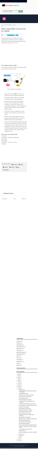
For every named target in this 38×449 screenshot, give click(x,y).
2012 (19, 440)
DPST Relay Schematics (23, 398)
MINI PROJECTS (20, 348)
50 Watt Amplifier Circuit (23, 393)
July (20, 437)
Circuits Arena (18, 445)
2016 (19, 385)
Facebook (14, 164)
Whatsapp (6, 169)
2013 (19, 439)
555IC (18, 363)
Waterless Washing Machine (24, 420)
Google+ (5, 167)
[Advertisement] (14, 53)
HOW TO (18, 357)
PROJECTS (19, 341)
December (21, 389)
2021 (19, 377)
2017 (19, 383)
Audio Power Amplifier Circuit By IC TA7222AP (28, 432)
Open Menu (4, 18)
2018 (19, 381)
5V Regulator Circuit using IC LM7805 (26, 395)
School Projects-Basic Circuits (25, 413)
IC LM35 (17, 35)
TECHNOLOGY (19, 361)
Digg (17, 167)
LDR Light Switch (22, 430)
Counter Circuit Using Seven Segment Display (27, 424)
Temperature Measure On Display (25, 409)
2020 (19, 378)
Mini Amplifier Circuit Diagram (24, 417)
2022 (19, 375)
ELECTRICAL (19, 350)
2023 (19, 374)
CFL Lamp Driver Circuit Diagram (25, 396)
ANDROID (18, 365)
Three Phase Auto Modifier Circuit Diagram (27, 403)
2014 (19, 388)
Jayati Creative (21, 446)
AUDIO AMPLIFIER (20, 354)
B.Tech (18, 355)
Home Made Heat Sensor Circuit (25, 411)
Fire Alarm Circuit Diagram (24, 406)
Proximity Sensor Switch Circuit (25, 408)
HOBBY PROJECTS (20, 346)
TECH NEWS (19, 359)
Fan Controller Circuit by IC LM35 (13, 29)
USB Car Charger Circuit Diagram (25, 399)
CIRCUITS (18, 343)
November (21, 434)
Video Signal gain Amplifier (24, 423)
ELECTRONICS (19, 344)
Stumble (11, 167)
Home (14, 198)
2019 (19, 380)
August (20, 435)
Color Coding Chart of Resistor (25, 421)
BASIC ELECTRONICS (10, 35)
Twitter (21, 164)
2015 (19, 386)
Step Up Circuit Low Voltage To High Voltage (27, 418)
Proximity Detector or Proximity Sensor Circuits (28, 405)
